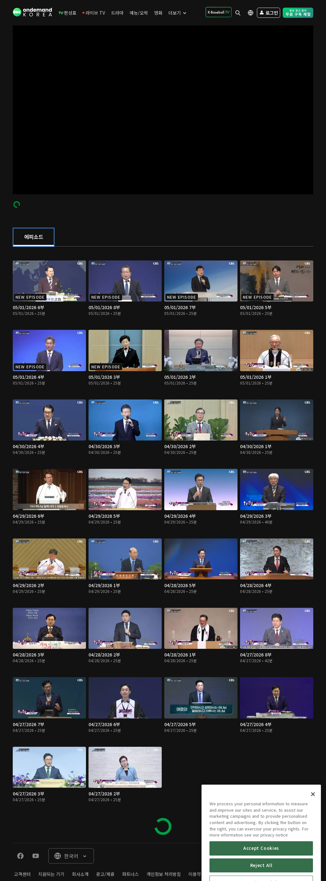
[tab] (33, 237)
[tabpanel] (163, 544)
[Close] (313, 811)
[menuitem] (67, 12)
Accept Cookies (261, 865)
